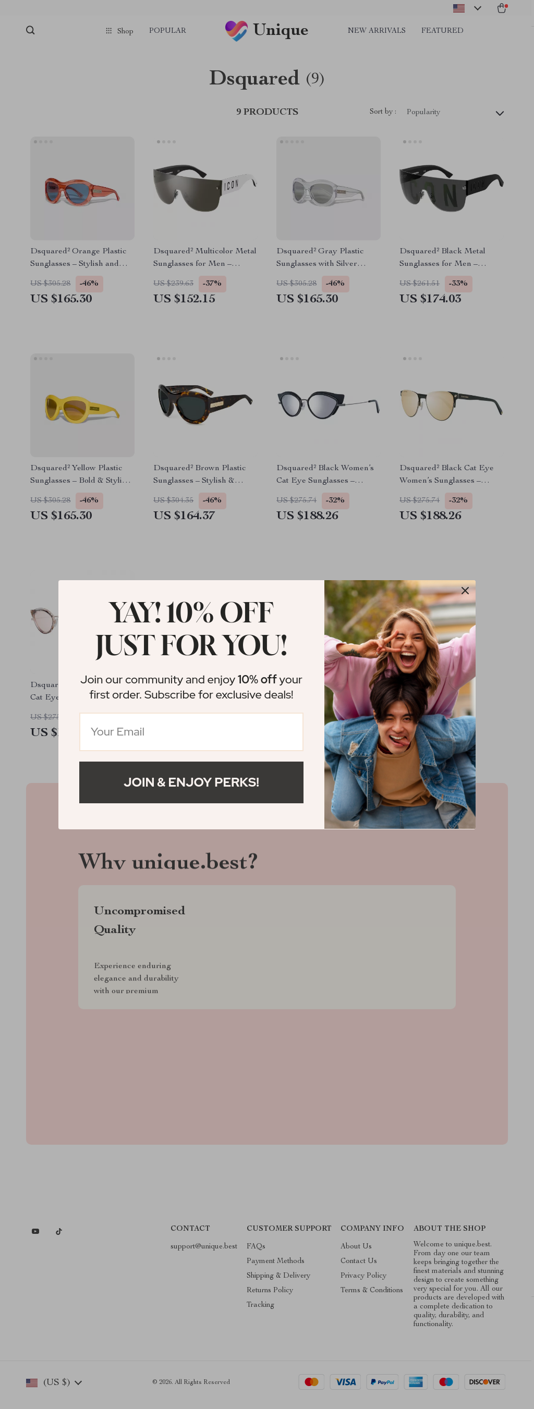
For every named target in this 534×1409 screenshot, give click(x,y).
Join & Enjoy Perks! (191, 782)
